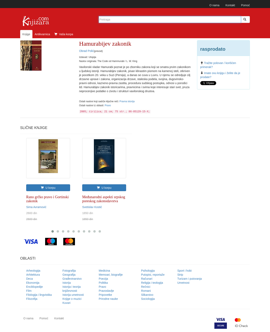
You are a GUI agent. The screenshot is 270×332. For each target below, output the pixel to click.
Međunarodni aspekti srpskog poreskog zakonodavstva (103, 199)
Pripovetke (105, 294)
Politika (103, 282)
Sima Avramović (36, 207)
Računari (146, 278)
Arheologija (33, 270)
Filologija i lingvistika (39, 294)
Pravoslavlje (106, 290)
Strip (180, 274)
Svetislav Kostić (92, 207)
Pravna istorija (127, 101)
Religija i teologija (152, 282)
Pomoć (245, 5)
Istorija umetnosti (73, 294)
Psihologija (148, 270)
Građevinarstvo (72, 278)
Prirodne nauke (108, 298)
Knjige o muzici (71, 298)
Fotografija (69, 270)
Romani (146, 290)
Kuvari (66, 302)
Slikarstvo (147, 294)
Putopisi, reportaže (153, 274)
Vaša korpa (63, 34)
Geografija (69, 274)
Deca (29, 278)
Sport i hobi (184, 270)
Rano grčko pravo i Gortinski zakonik (47, 199)
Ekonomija (32, 282)
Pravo (108, 105)
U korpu (48, 187)
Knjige (26, 34)
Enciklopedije (34, 286)
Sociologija (148, 298)
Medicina (104, 270)
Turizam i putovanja (189, 278)
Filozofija (31, 298)
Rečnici (145, 286)
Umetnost (183, 282)
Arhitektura (33, 274)
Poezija (103, 278)
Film (28, 290)
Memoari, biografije (111, 274)
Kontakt (230, 5)
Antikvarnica (42, 34)
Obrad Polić (86, 51)
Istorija (66, 282)
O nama (214, 5)
